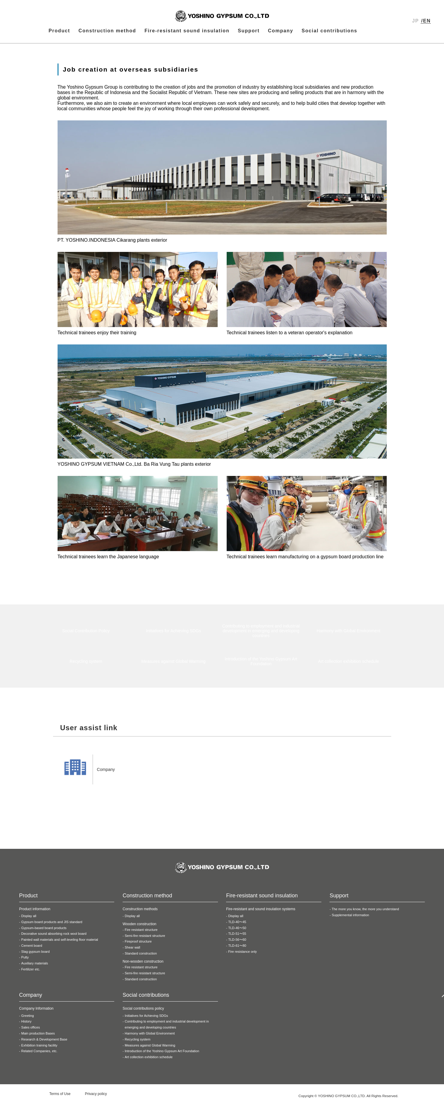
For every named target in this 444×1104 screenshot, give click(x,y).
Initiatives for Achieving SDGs (146, 1018)
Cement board (31, 948)
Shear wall (132, 950)
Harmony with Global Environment (150, 1036)
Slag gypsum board (35, 954)
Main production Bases (38, 1036)
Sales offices (30, 1030)
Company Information (36, 1011)
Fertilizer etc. (30, 971)
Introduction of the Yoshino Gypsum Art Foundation (162, 1053)
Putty (25, 959)
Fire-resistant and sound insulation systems (260, 911)
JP (415, 20)
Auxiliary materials (34, 965)
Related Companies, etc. (39, 1053)
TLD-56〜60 (237, 942)
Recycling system (137, 1041)
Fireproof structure (138, 944)
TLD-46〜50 (237, 930)
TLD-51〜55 (237, 936)
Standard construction (141, 956)
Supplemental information (350, 917)
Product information (34, 911)
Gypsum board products (51, 924)
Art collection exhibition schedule (149, 1059)
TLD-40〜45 (237, 924)
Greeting (27, 1018)
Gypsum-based (44, 930)
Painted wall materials (59, 942)
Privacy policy (96, 1096)
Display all (28, 918)
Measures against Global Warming (150, 1047)
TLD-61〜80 (237, 948)
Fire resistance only (242, 954)
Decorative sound (54, 936)
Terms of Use (60, 1096)
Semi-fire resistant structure (145, 938)
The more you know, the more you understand (365, 911)
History (26, 1024)
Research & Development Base (44, 1041)
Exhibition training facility (39, 1047)
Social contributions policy (143, 1011)
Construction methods (140, 911)
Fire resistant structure (141, 932)
